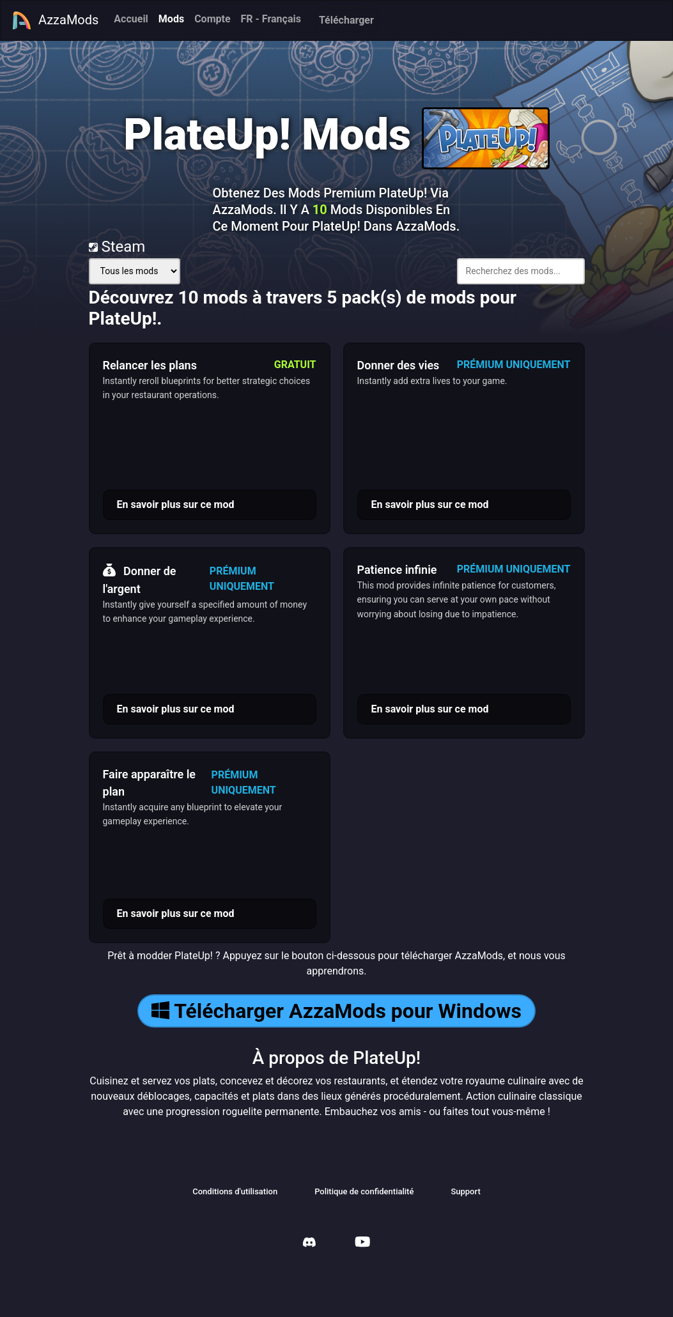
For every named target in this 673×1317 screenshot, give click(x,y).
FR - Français (271, 19)
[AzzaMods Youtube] (362, 1243)
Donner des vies (398, 365)
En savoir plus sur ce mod (176, 504)
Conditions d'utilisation (234, 1191)
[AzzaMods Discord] (309, 1243)
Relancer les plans (150, 365)
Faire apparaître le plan (149, 782)
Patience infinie (397, 569)
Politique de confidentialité (364, 1191)
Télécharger (346, 20)
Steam (117, 247)
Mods (171, 19)
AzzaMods (55, 20)
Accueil (131, 19)
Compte (212, 19)
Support (465, 1191)
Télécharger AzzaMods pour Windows (336, 1011)
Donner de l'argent (139, 578)
